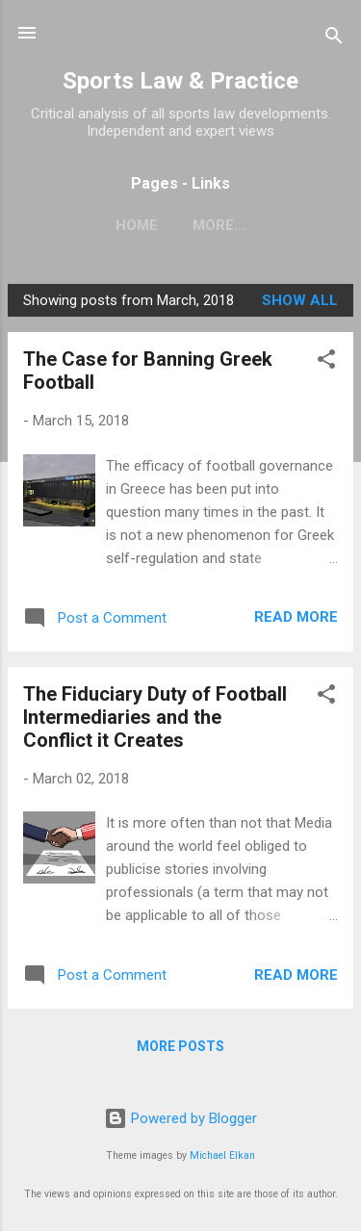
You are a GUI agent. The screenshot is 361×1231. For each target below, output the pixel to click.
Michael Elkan (222, 1155)
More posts (180, 1046)
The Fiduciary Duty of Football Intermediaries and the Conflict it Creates (155, 717)
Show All (300, 300)
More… (219, 225)
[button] (326, 362)
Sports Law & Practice (180, 80)
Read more (296, 617)
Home (137, 225)
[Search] (334, 39)
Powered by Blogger (180, 1118)
